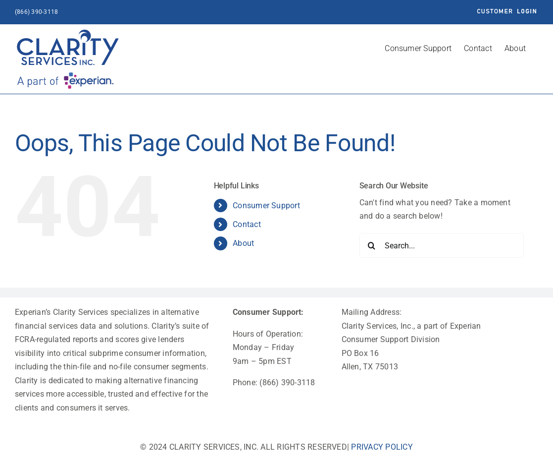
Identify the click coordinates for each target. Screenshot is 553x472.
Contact (247, 224)
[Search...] (441, 245)
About (243, 243)
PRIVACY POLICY (381, 447)
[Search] (371, 245)
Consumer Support (266, 205)
